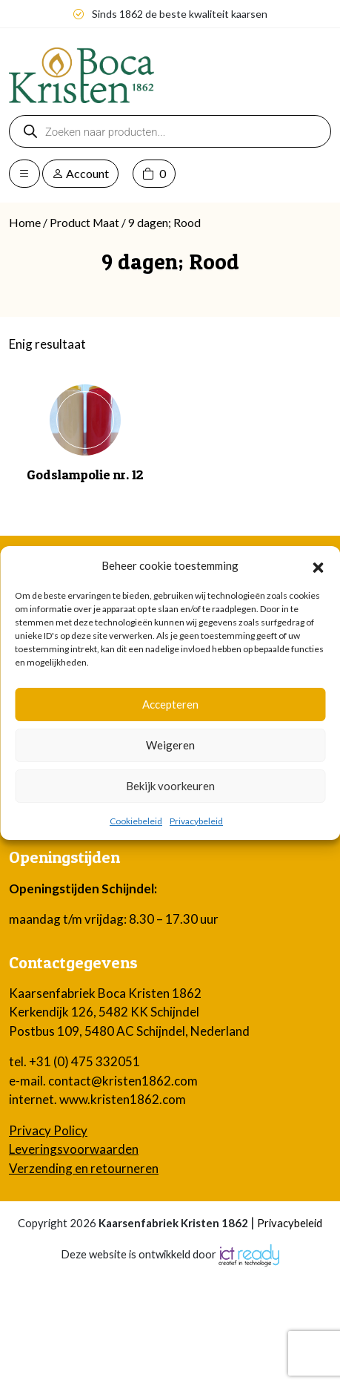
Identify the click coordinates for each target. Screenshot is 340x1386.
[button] (317, 565)
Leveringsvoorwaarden (74, 1149)
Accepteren (170, 704)
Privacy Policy (48, 1130)
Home (25, 222)
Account (80, 173)
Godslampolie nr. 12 (85, 474)
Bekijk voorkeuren (170, 785)
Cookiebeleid (136, 821)
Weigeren (170, 745)
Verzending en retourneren (84, 1168)
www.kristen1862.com (122, 1099)
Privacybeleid (196, 821)
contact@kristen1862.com (123, 1080)
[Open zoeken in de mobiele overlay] (170, 131)
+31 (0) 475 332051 (84, 1061)
